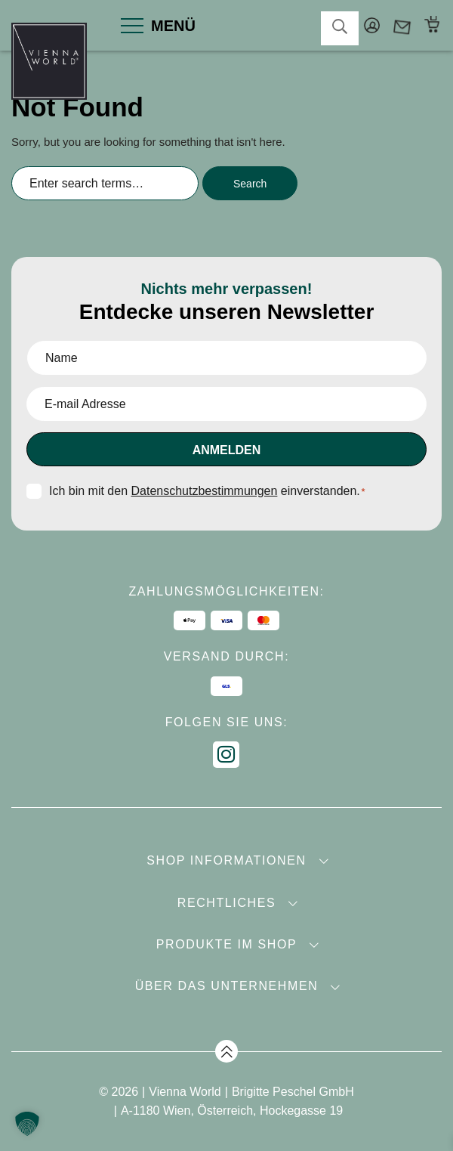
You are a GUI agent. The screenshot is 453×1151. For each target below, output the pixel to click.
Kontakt (402, 25)
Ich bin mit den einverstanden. (207, 490)
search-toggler (339, 26)
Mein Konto (371, 25)
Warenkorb (432, 25)
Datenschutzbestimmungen (204, 490)
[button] (27, 1124)
